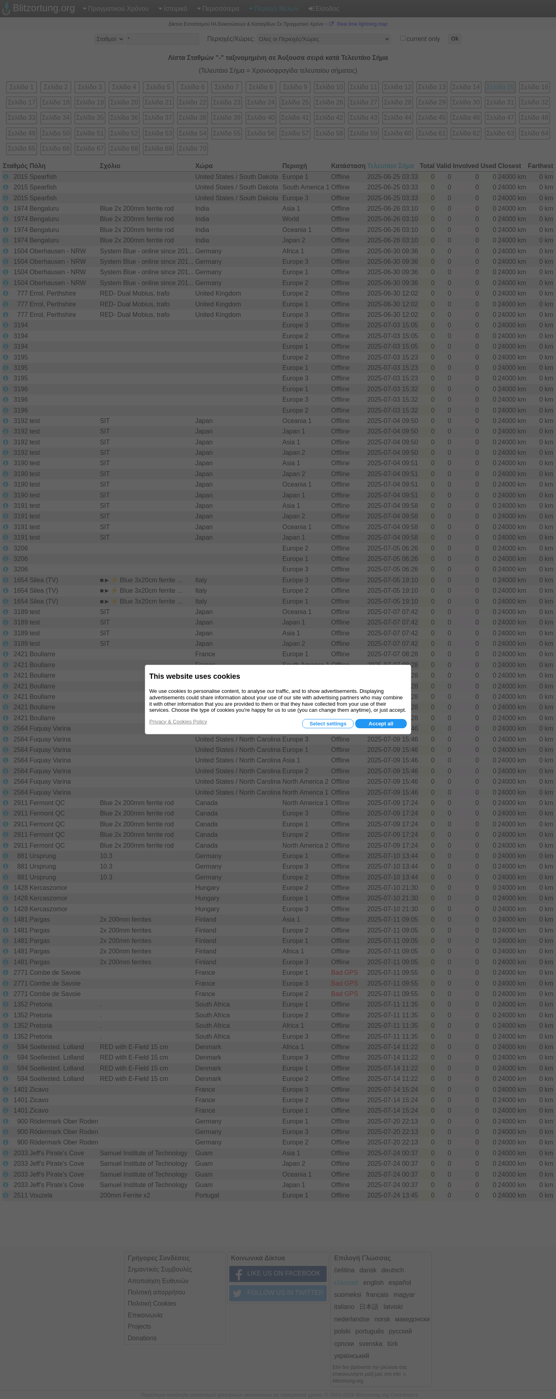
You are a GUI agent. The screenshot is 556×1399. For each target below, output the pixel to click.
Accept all (381, 724)
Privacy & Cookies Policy (178, 722)
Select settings (327, 724)
